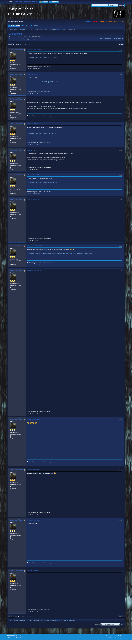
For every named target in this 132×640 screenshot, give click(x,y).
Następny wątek (118, 38)
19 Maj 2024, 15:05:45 (32, 99)
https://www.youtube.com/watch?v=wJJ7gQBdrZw (42, 182)
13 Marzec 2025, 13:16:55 (33, 419)
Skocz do (97, 624)
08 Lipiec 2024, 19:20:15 (33, 174)
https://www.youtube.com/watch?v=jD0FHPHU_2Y (42, 82)
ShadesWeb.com (20, 637)
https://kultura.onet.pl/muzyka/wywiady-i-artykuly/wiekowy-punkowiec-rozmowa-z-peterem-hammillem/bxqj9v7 (60, 253)
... (23, 44)
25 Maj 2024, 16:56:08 (32, 123)
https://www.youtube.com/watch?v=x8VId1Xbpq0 (42, 57)
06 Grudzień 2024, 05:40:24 (34, 270)
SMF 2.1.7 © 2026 (11, 635)
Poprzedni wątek (105, 38)
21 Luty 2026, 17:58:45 (33, 570)
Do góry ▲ (122, 635)
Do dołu (11, 44)
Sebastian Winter (16, 50)
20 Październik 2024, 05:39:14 (34, 245)
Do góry (11, 616)
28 (25, 44)
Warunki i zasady (115, 635)
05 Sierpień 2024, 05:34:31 (34, 199)
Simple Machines (20, 635)
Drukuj (121, 44)
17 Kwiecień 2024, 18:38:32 (34, 49)
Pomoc (108, 635)
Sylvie (64, 29)
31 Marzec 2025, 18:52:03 (33, 469)
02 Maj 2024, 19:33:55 (32, 74)
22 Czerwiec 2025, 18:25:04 (34, 520)
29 (27, 44)
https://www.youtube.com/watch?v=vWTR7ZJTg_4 (42, 133)
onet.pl (46, 249)
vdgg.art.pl (96, 21)
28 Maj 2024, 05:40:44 (32, 150)
